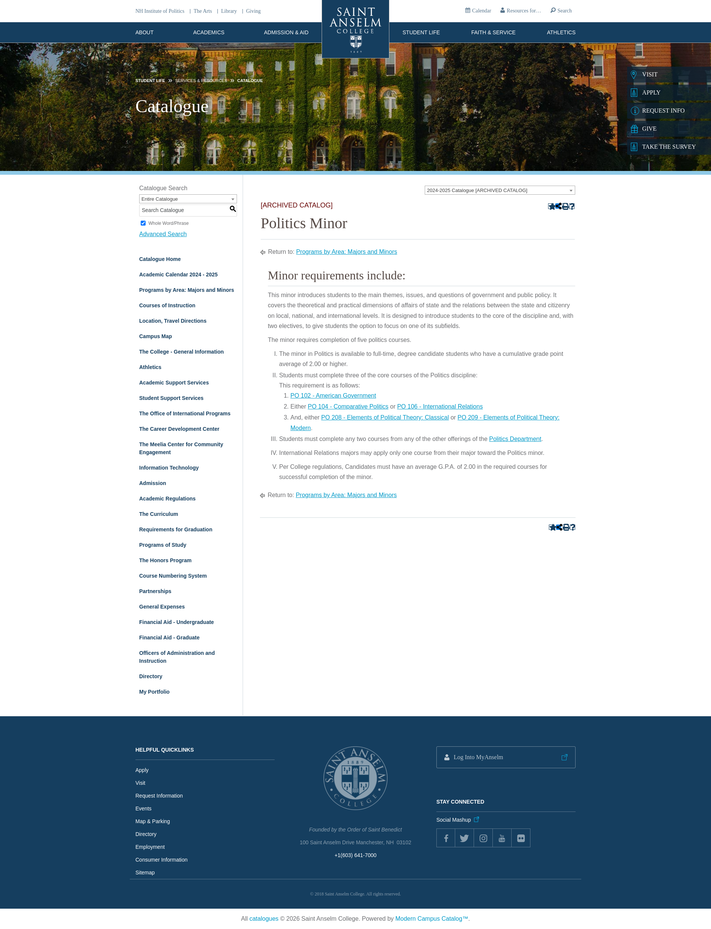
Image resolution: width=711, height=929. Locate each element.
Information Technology (169, 468)
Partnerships (155, 591)
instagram (483, 837)
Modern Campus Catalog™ (431, 918)
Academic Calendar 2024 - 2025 (178, 275)
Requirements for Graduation (175, 529)
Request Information (159, 795)
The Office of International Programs (185, 413)
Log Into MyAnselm (478, 757)
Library (229, 11)
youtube (502, 837)
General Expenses (162, 607)
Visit (140, 783)
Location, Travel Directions (173, 321)
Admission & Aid (286, 32)
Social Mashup (453, 820)
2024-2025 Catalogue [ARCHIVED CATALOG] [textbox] (477, 190)
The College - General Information (181, 352)
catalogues (263, 918)
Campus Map (155, 336)
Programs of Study (162, 545)
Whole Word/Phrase (168, 223)
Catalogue (250, 80)
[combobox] (500, 190)
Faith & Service (493, 32)
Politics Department (515, 439)
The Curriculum (158, 514)
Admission (152, 483)
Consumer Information (161, 859)
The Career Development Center (179, 429)
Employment (150, 847)
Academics (208, 32)
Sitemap (145, 872)
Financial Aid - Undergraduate (176, 622)
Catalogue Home (160, 259)
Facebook (445, 837)
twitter (464, 837)
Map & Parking (152, 821)
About (144, 32)
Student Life (421, 32)
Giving (253, 11)
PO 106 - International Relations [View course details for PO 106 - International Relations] (440, 406)
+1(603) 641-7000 (355, 855)
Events (143, 808)
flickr (521, 837)
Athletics (561, 32)
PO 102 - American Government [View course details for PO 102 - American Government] (333, 395)
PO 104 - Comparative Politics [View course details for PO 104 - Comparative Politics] (348, 406)
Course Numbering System (173, 576)
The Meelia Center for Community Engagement (181, 448)
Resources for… (524, 11)
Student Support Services (171, 398)
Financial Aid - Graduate (169, 638)
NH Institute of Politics (159, 11)
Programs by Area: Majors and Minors (186, 290)
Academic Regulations (167, 499)
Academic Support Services (174, 383)
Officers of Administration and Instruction (177, 657)
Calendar (481, 11)
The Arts (203, 11)
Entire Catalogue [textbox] (159, 199)
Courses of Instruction (167, 305)
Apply (142, 770)
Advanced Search (163, 234)
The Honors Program (165, 560)
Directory (150, 676)
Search (565, 11)
